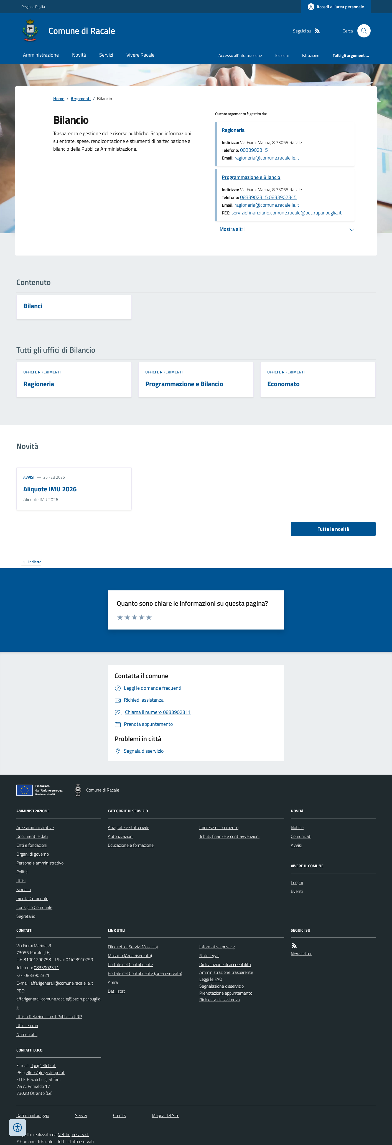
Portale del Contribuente (130, 964)
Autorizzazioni (120, 836)
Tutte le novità (333, 529)
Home (58, 98)
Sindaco (23, 889)
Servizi (106, 55)
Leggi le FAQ (210, 979)
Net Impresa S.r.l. (73, 1134)
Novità (79, 55)
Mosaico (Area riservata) (130, 955)
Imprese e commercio (218, 827)
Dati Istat (116, 991)
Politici (22, 871)
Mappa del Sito (165, 1115)
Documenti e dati (32, 836)
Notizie (297, 827)
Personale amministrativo (39, 863)
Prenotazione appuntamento (225, 993)
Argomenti (81, 98)
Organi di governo (32, 854)
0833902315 (254, 150)
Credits (119, 1115)
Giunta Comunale (32, 898)
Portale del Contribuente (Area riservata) (145, 973)
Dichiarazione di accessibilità (225, 964)
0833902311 (46, 967)
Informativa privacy (217, 946)
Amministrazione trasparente (226, 972)
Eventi (297, 891)
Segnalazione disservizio (221, 986)
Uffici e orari (27, 1025)
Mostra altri (232, 229)
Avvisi (28, 477)
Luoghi (297, 882)
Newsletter (301, 953)
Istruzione (310, 55)
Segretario (25, 916)
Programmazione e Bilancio (251, 177)
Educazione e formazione (131, 845)
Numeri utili (26, 1034)
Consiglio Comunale (34, 907)
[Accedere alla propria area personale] (336, 6)
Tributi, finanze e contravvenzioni (229, 836)
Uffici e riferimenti (42, 372)
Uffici (21, 880)
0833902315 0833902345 (268, 197)
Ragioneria (233, 130)
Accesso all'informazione (240, 55)
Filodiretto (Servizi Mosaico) (133, 946)
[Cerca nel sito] (362, 30)
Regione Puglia (33, 6)
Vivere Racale (140, 55)
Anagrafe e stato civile (128, 827)
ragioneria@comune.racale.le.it (267, 157)
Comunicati (301, 836)
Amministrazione (41, 55)
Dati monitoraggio (32, 1115)
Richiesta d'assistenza (219, 999)
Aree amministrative (35, 827)
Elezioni (282, 55)
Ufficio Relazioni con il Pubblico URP (49, 1016)
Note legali (209, 955)
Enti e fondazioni (31, 845)
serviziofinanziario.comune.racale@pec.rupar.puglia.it (286, 212)
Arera (113, 982)
